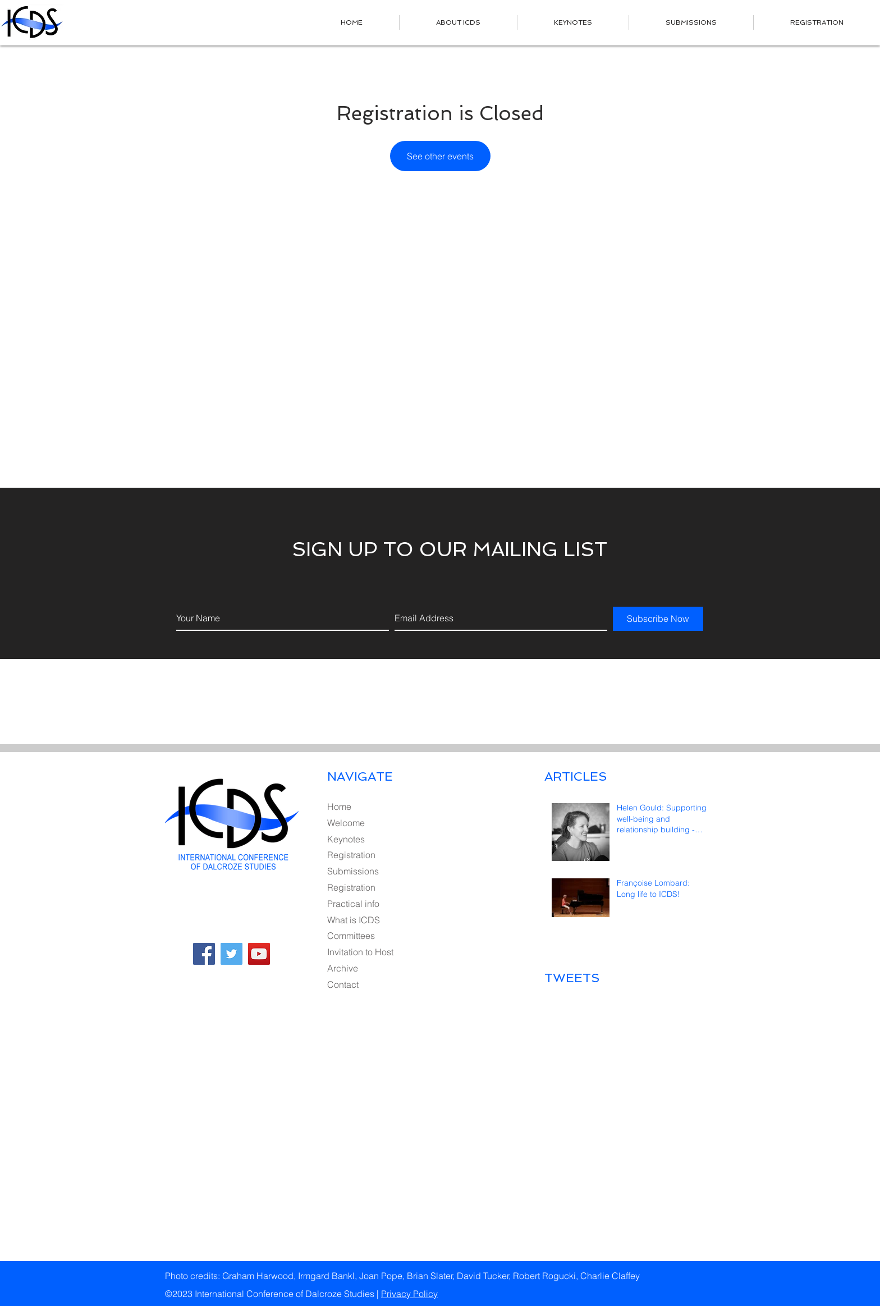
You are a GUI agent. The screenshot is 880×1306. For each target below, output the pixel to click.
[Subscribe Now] (658, 619)
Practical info (353, 903)
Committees (351, 935)
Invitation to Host (360, 951)
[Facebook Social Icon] (204, 954)
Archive (342, 968)
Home (339, 806)
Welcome (346, 822)
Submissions (353, 871)
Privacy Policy (409, 1293)
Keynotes (346, 839)
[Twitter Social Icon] (231, 954)
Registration (351, 854)
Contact (343, 984)
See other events (440, 156)
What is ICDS (353, 919)
